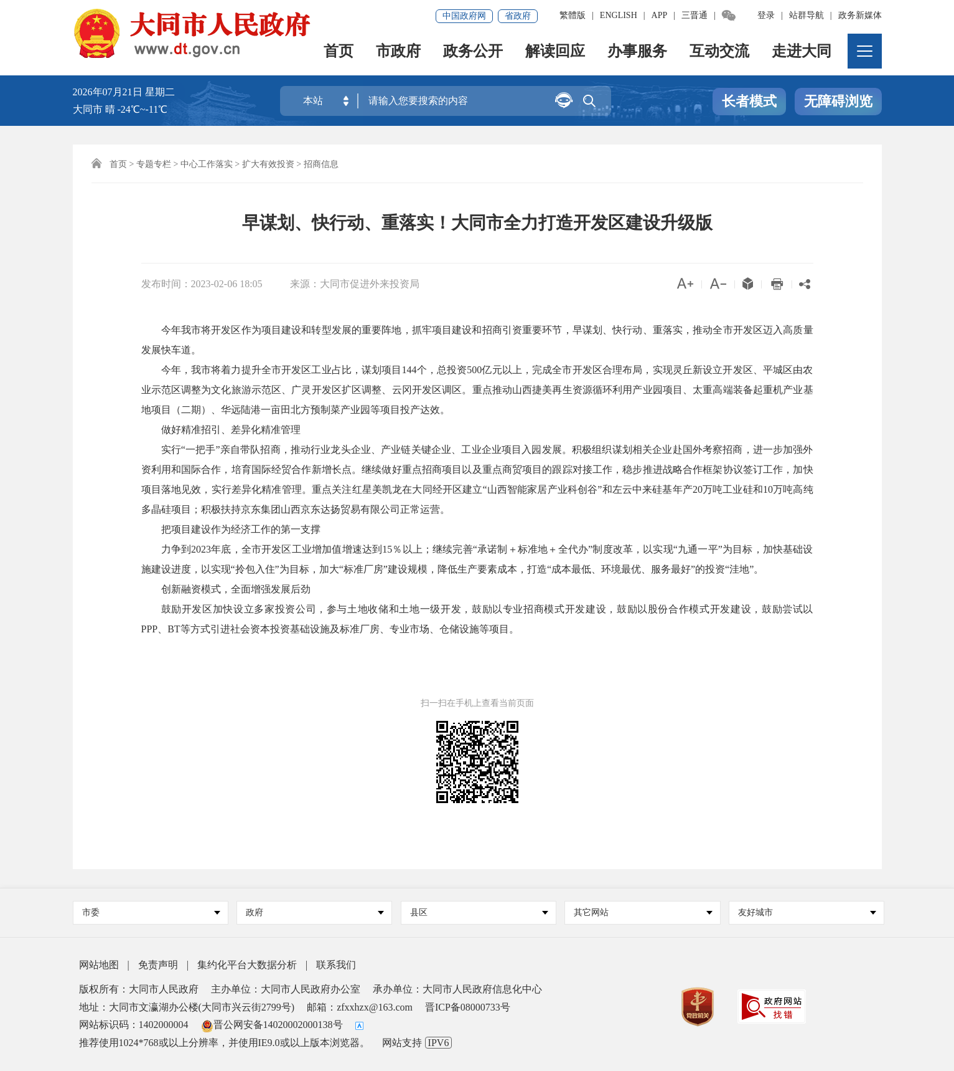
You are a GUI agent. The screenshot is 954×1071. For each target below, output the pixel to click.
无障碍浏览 (838, 102)
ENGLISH (618, 15)
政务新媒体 (860, 15)
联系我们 (336, 964)
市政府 (398, 53)
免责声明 (158, 964)
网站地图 (99, 964)
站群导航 (806, 15)
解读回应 (556, 53)
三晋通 (694, 15)
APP (660, 15)
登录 (766, 15)
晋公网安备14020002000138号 (272, 1024)
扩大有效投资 (268, 164)
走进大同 (802, 53)
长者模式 (749, 102)
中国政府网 (464, 16)
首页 (339, 53)
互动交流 (720, 53)
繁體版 (572, 15)
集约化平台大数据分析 (247, 964)
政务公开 (473, 53)
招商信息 (321, 164)
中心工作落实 (206, 164)
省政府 (518, 16)
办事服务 (638, 53)
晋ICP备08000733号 (467, 1007)
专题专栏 (153, 164)
